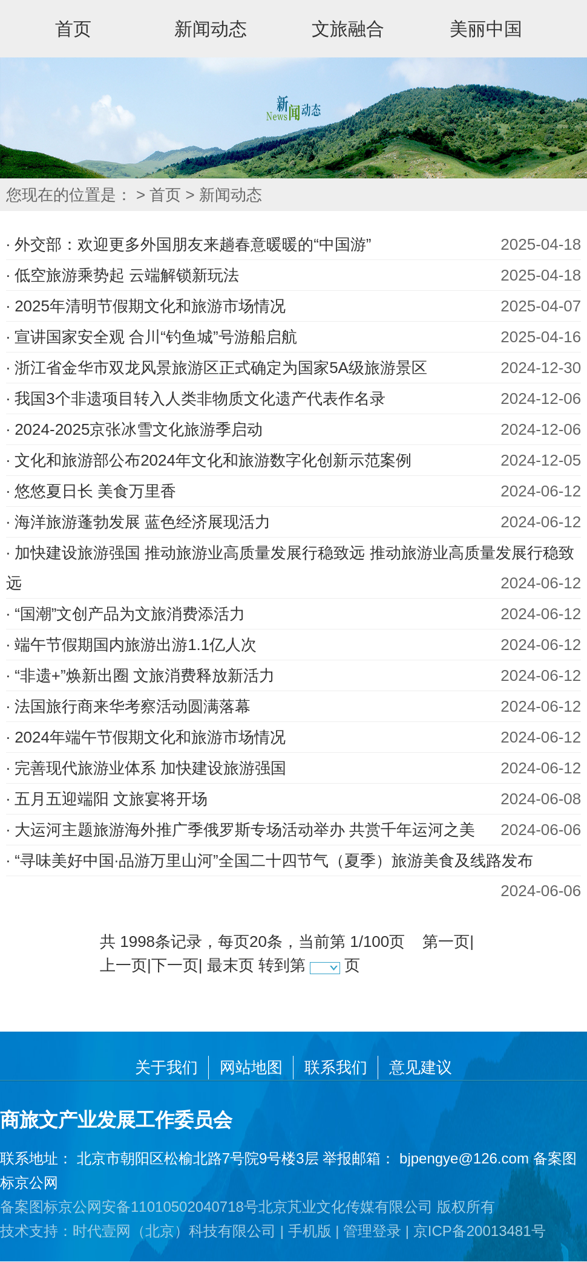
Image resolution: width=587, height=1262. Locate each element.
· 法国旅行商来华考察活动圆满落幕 (128, 706)
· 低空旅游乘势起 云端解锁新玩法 (123, 275)
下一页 (174, 965)
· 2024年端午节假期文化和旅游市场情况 (146, 737)
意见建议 (420, 1067)
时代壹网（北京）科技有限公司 (174, 1231)
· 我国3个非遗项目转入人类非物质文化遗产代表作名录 (195, 398)
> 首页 (158, 195)
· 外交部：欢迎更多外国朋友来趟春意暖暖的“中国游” (189, 244)
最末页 (230, 965)
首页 (73, 29)
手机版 (310, 1231)
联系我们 (335, 1067)
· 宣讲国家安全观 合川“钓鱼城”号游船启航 (151, 337)
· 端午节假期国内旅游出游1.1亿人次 (131, 645)
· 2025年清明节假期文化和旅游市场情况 (146, 306)
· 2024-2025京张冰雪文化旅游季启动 (134, 429)
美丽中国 (486, 29)
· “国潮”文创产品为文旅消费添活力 (126, 614)
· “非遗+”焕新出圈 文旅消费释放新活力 (140, 675)
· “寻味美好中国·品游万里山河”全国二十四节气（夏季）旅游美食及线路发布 (269, 860)
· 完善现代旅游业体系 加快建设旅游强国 (146, 768)
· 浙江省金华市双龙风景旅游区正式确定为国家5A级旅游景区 (216, 368)
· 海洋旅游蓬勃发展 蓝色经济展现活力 (138, 522)
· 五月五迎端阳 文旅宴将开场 (107, 799)
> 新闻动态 (224, 195)
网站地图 (251, 1067)
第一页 (446, 941)
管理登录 (372, 1231)
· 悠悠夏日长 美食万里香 (91, 491)
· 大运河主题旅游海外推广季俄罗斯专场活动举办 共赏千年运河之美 (241, 830)
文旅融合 (348, 29)
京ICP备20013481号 (479, 1231)
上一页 (123, 965)
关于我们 (166, 1067)
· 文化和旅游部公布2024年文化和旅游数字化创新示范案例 (209, 460)
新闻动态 (210, 29)
